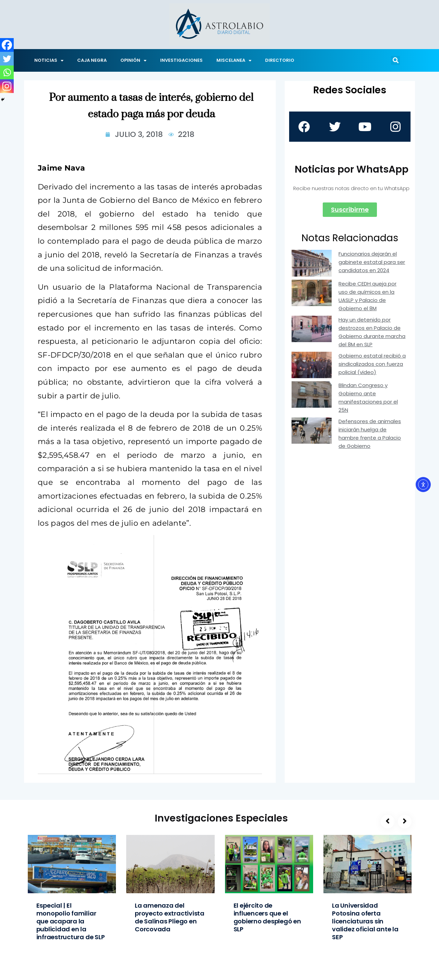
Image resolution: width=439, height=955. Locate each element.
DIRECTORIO (279, 60)
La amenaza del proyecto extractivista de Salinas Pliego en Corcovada (169, 917)
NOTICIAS (48, 60)
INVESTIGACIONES (181, 60)
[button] (395, 60)
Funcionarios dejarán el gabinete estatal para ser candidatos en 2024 (372, 262)
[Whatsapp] (7, 72)
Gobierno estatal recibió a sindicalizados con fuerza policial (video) (372, 364)
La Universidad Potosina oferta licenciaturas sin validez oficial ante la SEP (365, 921)
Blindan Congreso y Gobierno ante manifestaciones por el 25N (368, 398)
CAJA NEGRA (92, 60)
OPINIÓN (133, 60)
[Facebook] (7, 45)
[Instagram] (7, 86)
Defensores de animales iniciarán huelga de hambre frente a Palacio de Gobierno (370, 434)
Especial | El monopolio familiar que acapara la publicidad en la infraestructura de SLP (70, 921)
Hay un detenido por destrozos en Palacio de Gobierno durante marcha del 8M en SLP (372, 332)
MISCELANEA (233, 60)
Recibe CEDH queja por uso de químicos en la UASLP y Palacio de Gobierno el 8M (367, 296)
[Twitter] (7, 59)
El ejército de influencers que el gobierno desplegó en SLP (267, 917)
